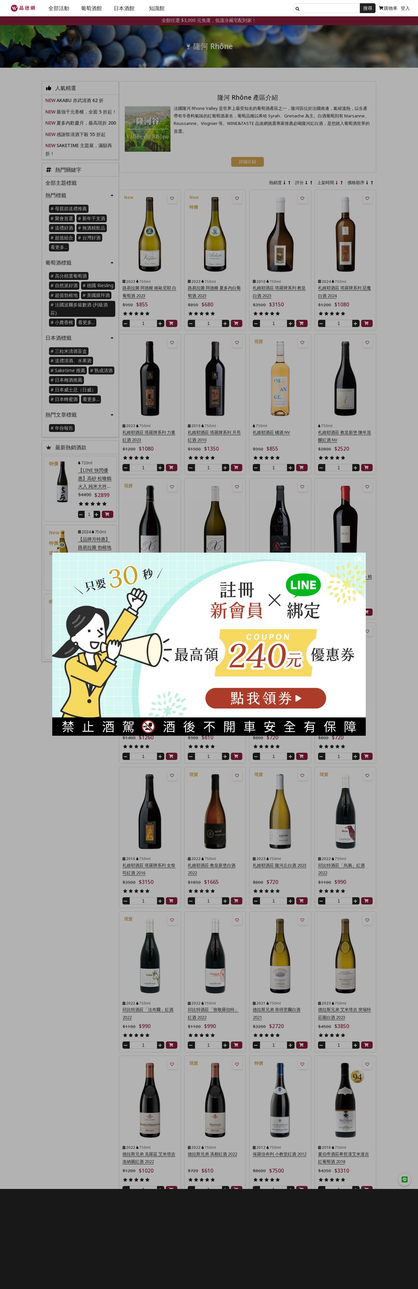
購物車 (388, 8)
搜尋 (367, 8)
